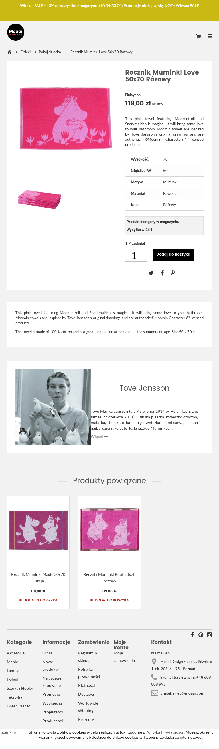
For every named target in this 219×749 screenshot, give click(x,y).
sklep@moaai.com (188, 693)
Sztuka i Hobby (20, 688)
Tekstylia (14, 697)
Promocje (51, 694)
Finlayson (133, 95)
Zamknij (8, 732)
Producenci (52, 720)
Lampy (13, 670)
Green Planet (18, 705)
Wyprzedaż (52, 703)
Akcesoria (16, 652)
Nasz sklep (160, 652)
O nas (47, 652)
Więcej (99, 436)
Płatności (86, 685)
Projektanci (52, 711)
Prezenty (86, 719)
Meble (12, 661)
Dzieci (12, 679)
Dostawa (86, 694)
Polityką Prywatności (164, 732)
